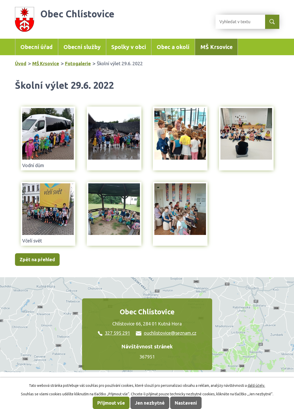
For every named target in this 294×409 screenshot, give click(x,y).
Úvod (20, 63)
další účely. (256, 385)
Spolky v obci (128, 47)
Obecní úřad (36, 47)
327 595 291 (114, 333)
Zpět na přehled (37, 259)
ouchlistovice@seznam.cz (166, 333)
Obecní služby (82, 47)
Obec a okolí (173, 47)
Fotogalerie (78, 63)
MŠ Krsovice (216, 47)
